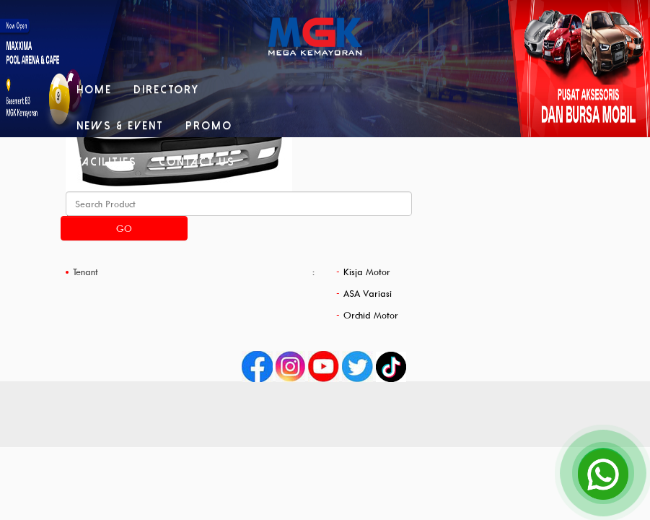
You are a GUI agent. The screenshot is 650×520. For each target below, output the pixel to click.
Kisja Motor (366, 271)
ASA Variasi (367, 293)
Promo (208, 125)
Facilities (106, 162)
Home (94, 89)
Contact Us (197, 162)
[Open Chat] (603, 473)
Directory (166, 89)
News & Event (120, 125)
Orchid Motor (370, 315)
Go (124, 228)
